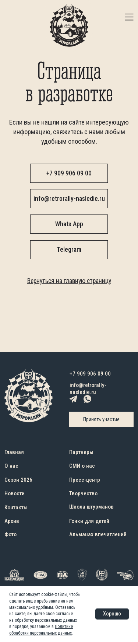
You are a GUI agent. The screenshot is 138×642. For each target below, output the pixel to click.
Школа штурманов (91, 506)
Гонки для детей (89, 521)
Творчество (83, 493)
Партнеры (81, 452)
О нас (11, 466)
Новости (14, 493)
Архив (11, 521)
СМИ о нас (82, 466)
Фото (10, 534)
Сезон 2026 (18, 480)
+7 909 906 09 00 (90, 373)
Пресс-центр (84, 480)
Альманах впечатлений (98, 534)
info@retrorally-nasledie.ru (88, 388)
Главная (14, 452)
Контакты (16, 507)
